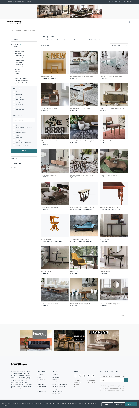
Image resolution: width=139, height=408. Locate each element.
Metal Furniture (19, 73)
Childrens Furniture (20, 51)
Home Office (18, 69)
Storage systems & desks (21, 80)
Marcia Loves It (112, 22)
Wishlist (127, 1)
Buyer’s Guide (19, 1)
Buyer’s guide (56, 377)
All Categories (15, 44)
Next (123, 315)
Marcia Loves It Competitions (60, 384)
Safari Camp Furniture (21, 78)
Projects (89, 22)
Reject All (119, 404)
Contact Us (55, 379)
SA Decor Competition (58, 386)
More (123, 22)
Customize (107, 404)
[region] (69, 404)
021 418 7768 (91, 380)
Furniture (15, 46)
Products (66, 22)
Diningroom (18, 53)
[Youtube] (116, 2)
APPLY (24, 150)
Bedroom (17, 49)
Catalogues (100, 22)
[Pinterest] (120, 2)
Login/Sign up (41, 391)
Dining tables (20, 60)
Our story (10, 1)
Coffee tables (20, 55)
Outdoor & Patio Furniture (22, 76)
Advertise (28, 1)
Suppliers (56, 22)
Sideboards (19, 64)
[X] (110, 2)
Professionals (78, 22)
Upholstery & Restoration (21, 82)
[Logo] (15, 22)
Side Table (19, 62)
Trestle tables (20, 67)
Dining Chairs (20, 58)
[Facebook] (106, 2)
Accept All (131, 404)
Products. (14, 39)
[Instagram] (113, 2)
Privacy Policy (56, 393)
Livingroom (18, 71)
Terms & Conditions (57, 391)
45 (117, 315)
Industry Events (56, 389)
